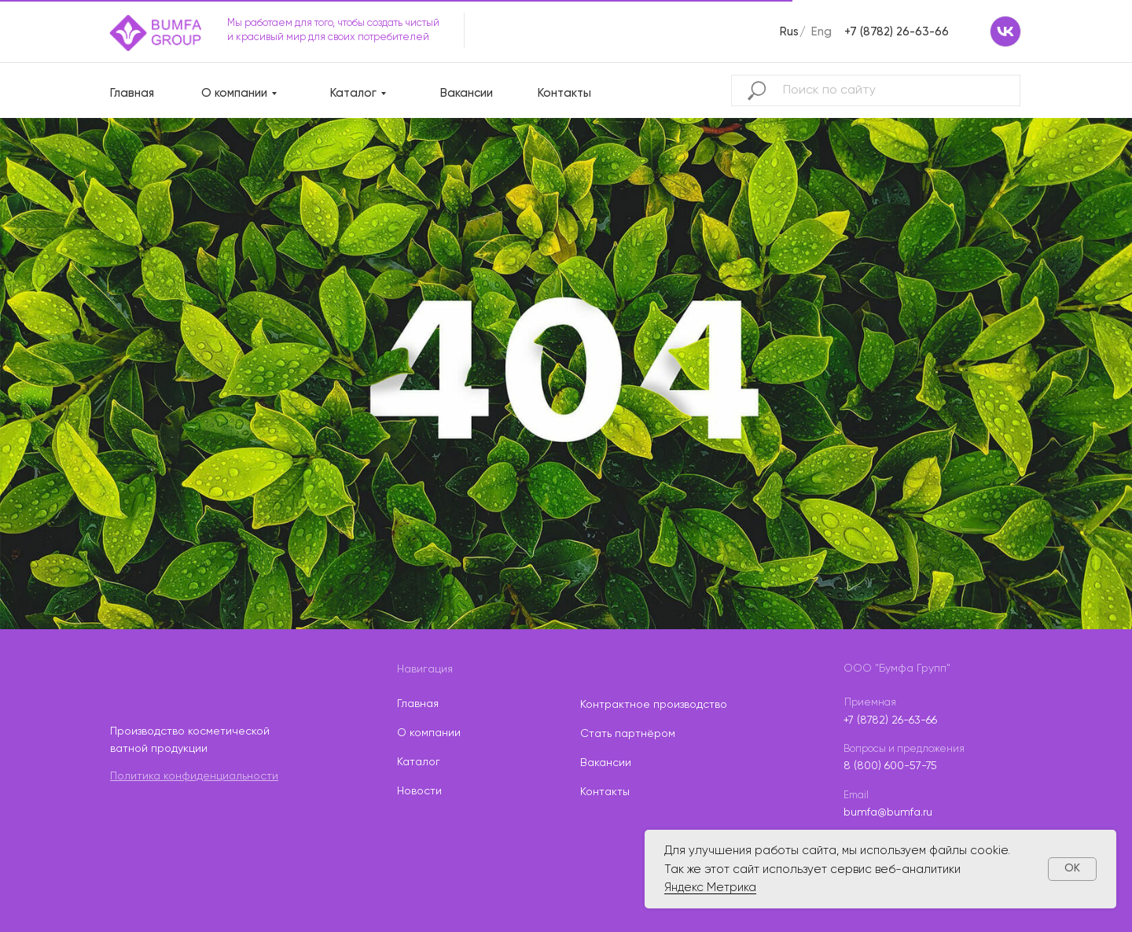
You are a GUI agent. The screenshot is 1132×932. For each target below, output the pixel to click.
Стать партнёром (627, 733)
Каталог (353, 93)
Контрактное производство (653, 704)
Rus (789, 32)
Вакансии (466, 93)
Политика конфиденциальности (194, 776)
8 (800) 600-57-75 (890, 766)
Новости (419, 791)
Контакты (564, 93)
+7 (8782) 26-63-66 (896, 32)
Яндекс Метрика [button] (710, 887)
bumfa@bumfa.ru (887, 812)
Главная (132, 93)
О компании (234, 93)
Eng (821, 32)
